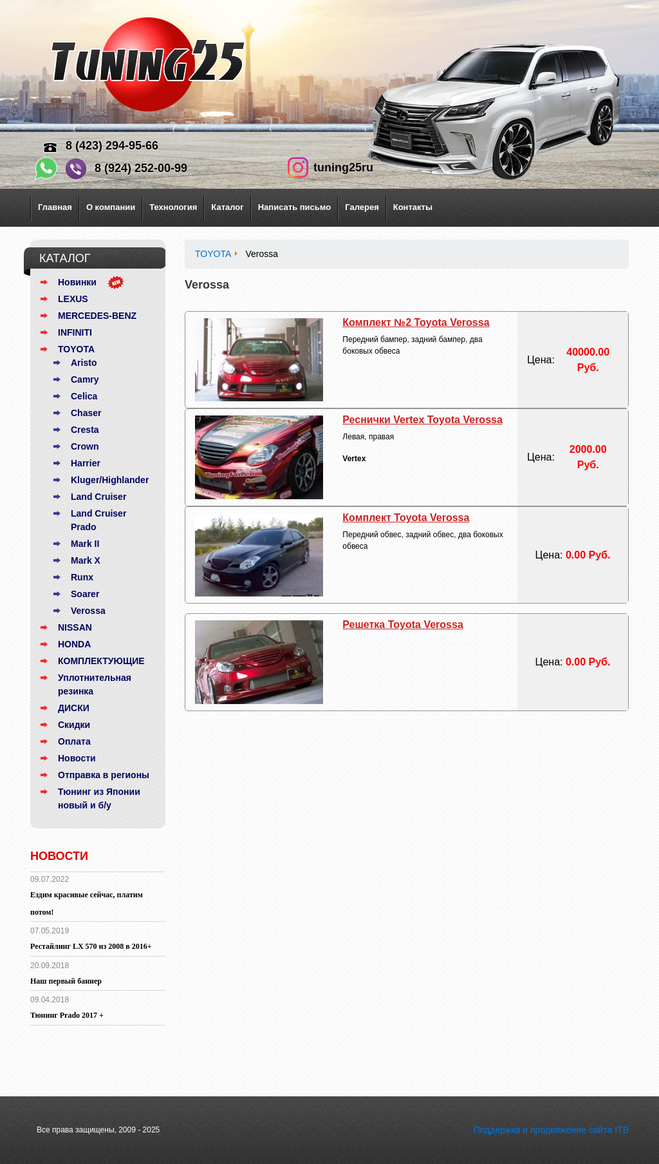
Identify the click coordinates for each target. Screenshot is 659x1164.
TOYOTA (76, 349)
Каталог (227, 207)
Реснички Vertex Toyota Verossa (422, 419)
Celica (84, 396)
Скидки (74, 725)
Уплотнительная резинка (94, 684)
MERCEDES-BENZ (97, 315)
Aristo (84, 363)
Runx (82, 577)
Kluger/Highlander (109, 480)
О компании (110, 207)
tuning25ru (343, 167)
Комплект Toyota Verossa (405, 517)
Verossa (88, 611)
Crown (85, 446)
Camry (85, 379)
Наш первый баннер (66, 981)
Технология (173, 207)
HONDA (74, 644)
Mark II (85, 544)
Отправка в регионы (103, 775)
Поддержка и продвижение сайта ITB (551, 1130)
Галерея (362, 207)
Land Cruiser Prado (98, 520)
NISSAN (75, 627)
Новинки (77, 282)
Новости (77, 758)
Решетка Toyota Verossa (402, 624)
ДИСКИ (73, 708)
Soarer (85, 594)
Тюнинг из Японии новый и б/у (99, 798)
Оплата (74, 741)
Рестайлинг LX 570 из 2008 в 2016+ (91, 946)
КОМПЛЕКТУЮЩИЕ (101, 661)
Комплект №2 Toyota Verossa (415, 322)
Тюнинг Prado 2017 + (67, 1015)
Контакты (412, 207)
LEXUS (73, 299)
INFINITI (75, 332)
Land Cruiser (98, 496)
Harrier (85, 463)
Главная (55, 207)
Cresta (85, 430)
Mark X (85, 560)
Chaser (86, 413)
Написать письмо (294, 207)
